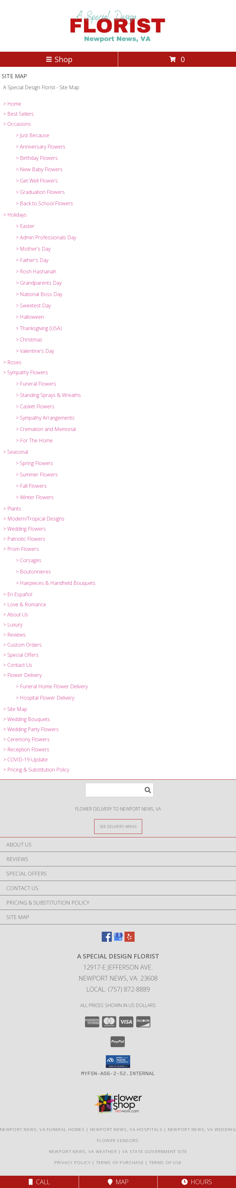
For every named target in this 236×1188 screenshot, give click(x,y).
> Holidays (15, 214)
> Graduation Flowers (40, 192)
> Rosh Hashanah (36, 271)
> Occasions (17, 123)
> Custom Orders (22, 644)
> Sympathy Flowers (25, 372)
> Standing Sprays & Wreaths (48, 395)
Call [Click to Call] (39, 1182)
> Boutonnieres (33, 571)
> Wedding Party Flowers (31, 729)
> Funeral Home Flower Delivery (52, 686)
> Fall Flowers (31, 485)
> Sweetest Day (33, 305)
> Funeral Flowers (36, 383)
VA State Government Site (154, 1151)
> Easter (25, 226)
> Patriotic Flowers (24, 538)
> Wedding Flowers (24, 528)
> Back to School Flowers (44, 203)
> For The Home (34, 440)
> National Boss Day (39, 294)
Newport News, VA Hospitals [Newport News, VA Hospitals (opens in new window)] (126, 1129)
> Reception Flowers (26, 749)
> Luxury (12, 624)
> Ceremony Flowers (26, 739)
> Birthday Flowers (37, 157)
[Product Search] (119, 790)
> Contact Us (17, 664)
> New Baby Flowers (39, 169)
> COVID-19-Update (25, 759)
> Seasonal (15, 451)
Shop (59, 59)
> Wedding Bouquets (26, 719)
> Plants (12, 508)
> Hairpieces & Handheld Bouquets (55, 582)
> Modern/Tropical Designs (33, 518)
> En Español (17, 594)
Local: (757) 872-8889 (118, 989)
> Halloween (30, 316)
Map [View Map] (118, 1182)
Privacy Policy (72, 1162)
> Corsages (28, 560)
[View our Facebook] (107, 939)
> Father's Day (32, 260)
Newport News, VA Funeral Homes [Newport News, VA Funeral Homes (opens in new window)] (42, 1129)
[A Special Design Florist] (118, 42)
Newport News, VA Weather (83, 1151)
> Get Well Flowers (37, 180)
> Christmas (29, 339)
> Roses (12, 362)
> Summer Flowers (37, 474)
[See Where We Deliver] (118, 826)
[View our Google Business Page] (118, 939)
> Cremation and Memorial (46, 429)
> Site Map (15, 709)
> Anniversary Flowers (40, 146)
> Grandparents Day (39, 282)
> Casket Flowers (35, 406)
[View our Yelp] (129, 939)
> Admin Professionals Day (46, 237)
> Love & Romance (24, 604)
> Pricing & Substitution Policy (36, 769)
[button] (118, 1061)
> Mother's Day (33, 248)
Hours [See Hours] (196, 1182)
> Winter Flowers (35, 497)
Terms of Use (165, 1162)
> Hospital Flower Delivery (45, 697)
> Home (12, 103)
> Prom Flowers (21, 548)
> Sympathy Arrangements (45, 417)
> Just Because (32, 135)
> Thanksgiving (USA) (39, 328)
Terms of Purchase (120, 1162)
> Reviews (14, 634)
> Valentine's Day (35, 350)
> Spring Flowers (34, 463)
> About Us (15, 614)
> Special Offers (21, 654)
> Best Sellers (18, 113)
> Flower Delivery (22, 675)
